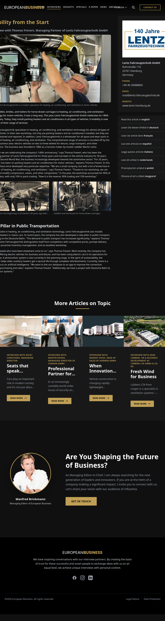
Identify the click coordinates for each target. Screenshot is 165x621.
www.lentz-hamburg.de (136, 105)
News (103, 7)
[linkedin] (90, 578)
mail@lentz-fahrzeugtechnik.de (141, 95)
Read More (18, 398)
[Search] (133, 7)
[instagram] (82, 578)
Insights (68, 7)
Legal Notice (132, 599)
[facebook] (74, 578)
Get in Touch (81, 501)
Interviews (54, 7)
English (121, 7)
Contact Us (150, 7)
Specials (81, 7)
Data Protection (152, 599)
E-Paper (93, 7)
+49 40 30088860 (132, 85)
